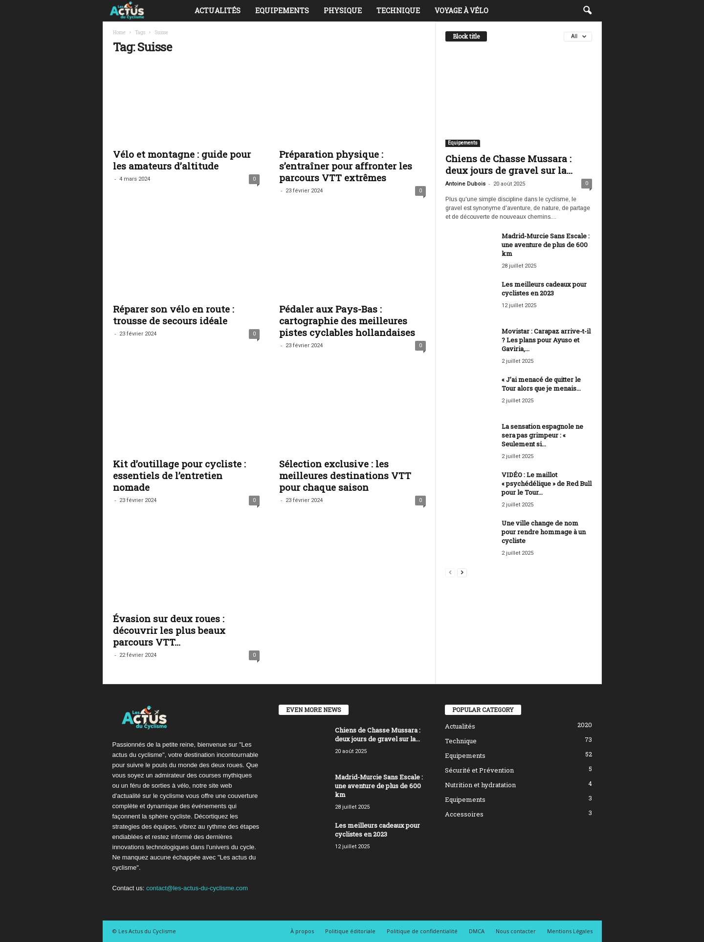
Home (119, 32)
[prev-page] (450, 572)
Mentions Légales (570, 931)
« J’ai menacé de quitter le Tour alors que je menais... (541, 384)
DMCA (476, 931)
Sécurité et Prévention (479, 770)
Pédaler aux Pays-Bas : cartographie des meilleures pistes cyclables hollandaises (347, 320)
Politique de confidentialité (422, 931)
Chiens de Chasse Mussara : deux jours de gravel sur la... (508, 164)
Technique (398, 10)
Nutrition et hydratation (480, 784)
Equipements (282, 10)
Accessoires (464, 814)
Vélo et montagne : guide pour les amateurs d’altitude (182, 160)
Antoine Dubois (465, 184)
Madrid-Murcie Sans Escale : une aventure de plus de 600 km (546, 244)
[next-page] (462, 572)
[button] (587, 10)
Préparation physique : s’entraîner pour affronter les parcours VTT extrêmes (345, 166)
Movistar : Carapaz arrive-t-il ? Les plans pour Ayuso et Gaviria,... (546, 340)
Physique (343, 10)
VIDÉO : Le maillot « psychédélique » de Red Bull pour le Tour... (547, 483)
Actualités (218, 10)
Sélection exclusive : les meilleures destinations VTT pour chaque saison (345, 475)
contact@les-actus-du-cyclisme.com (197, 888)
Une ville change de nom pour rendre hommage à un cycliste (544, 532)
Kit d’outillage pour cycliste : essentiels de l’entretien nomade (179, 475)
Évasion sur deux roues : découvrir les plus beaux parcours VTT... (169, 630)
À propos (302, 931)
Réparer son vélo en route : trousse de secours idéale (173, 315)
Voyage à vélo (461, 10)
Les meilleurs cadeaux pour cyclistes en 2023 (544, 288)
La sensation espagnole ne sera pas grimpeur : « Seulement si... (542, 435)
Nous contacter (516, 931)
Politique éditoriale (350, 931)
